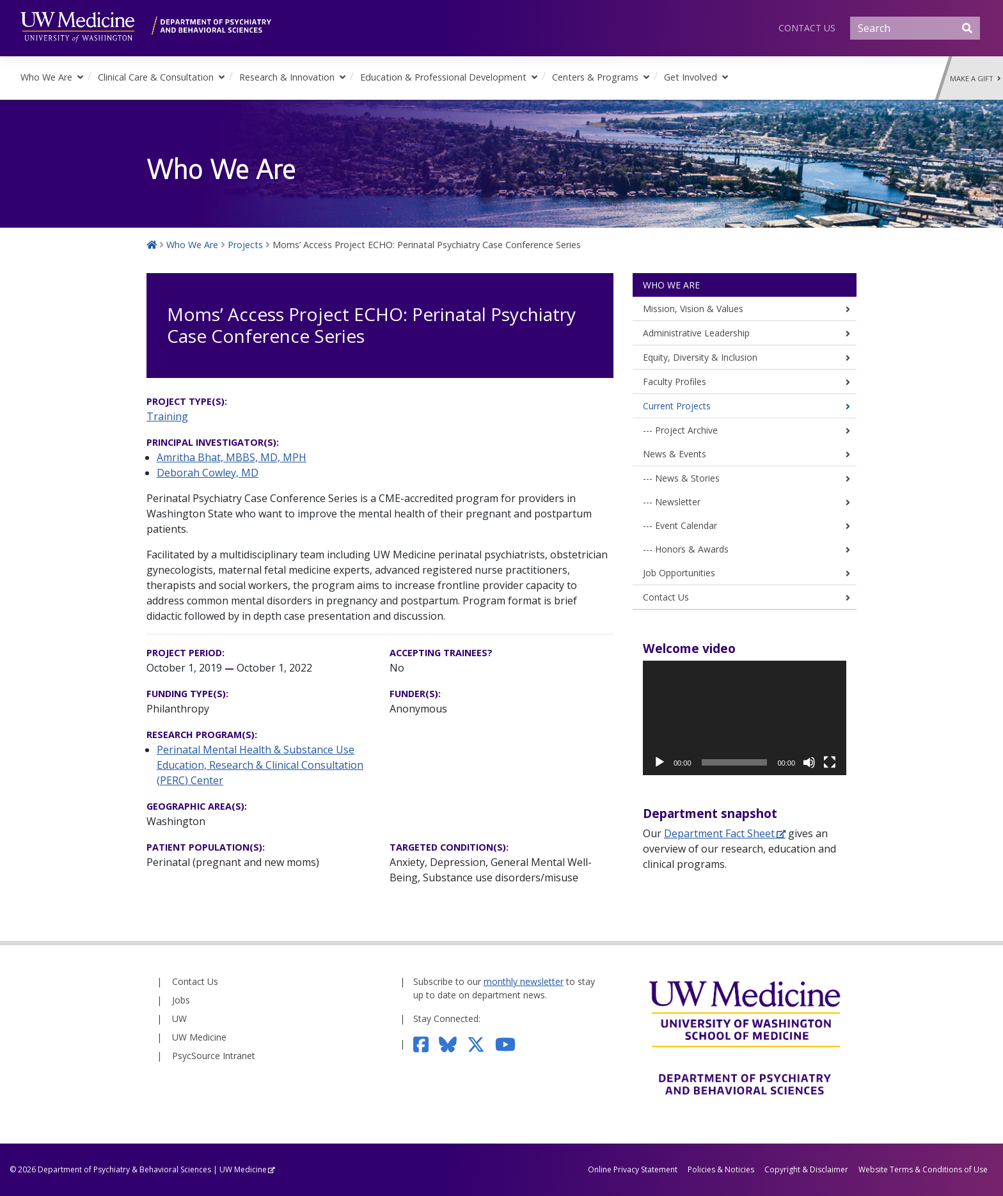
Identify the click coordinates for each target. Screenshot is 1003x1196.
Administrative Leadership (696, 333)
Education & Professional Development (443, 77)
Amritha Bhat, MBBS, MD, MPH (231, 457)
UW (179, 1018)
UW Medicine (199, 1037)
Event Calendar (686, 525)
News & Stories (687, 478)
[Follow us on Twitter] (481, 1043)
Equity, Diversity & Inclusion (700, 357)
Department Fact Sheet (719, 833)
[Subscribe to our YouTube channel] (510, 1043)
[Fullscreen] (829, 762)
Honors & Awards (692, 549)
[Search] (915, 28)
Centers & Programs (595, 77)
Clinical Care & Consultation (156, 77)
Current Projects (677, 406)
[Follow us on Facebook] (426, 1043)
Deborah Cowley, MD (207, 473)
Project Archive (686, 430)
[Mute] (809, 762)
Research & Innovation (287, 77)
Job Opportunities (679, 573)
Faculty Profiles (674, 381)
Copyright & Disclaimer (806, 1169)
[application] (744, 718)
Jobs (181, 1000)
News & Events (674, 454)
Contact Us (806, 28)
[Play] (659, 762)
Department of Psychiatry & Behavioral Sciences (124, 1169)
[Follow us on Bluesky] (453, 1043)
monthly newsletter (524, 981)
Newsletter (677, 502)
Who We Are (46, 77)
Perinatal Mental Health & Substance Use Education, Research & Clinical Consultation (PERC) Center (260, 765)
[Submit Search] (967, 28)
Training (167, 416)
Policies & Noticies (721, 1169)
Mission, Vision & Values (693, 309)
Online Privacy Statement (632, 1169)
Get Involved (690, 77)
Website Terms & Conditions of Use (923, 1169)
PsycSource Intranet (213, 1056)
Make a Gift (975, 78)
